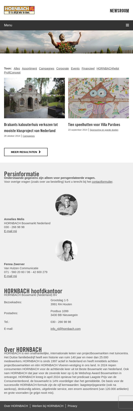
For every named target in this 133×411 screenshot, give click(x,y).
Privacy (72, 406)
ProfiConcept (12, 72)
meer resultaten (24, 152)
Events (75, 68)
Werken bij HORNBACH (47, 406)
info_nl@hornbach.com (65, 328)
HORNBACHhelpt (108, 68)
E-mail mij (10, 231)
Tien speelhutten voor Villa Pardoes (94, 124)
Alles (17, 68)
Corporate (62, 68)
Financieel (88, 68)
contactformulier (102, 181)
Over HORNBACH (16, 406)
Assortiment (29, 68)
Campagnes (46, 68)
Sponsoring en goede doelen (104, 130)
